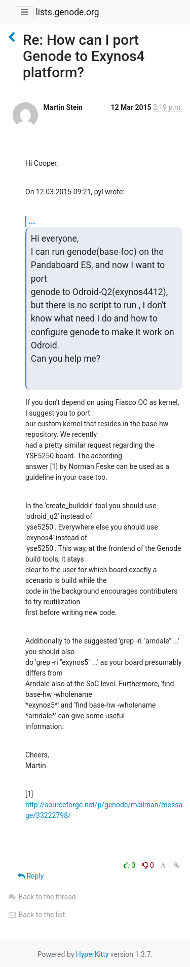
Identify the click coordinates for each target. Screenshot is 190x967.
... (31, 221)
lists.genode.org (67, 12)
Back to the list (36, 915)
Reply (31, 876)
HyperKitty (92, 954)
